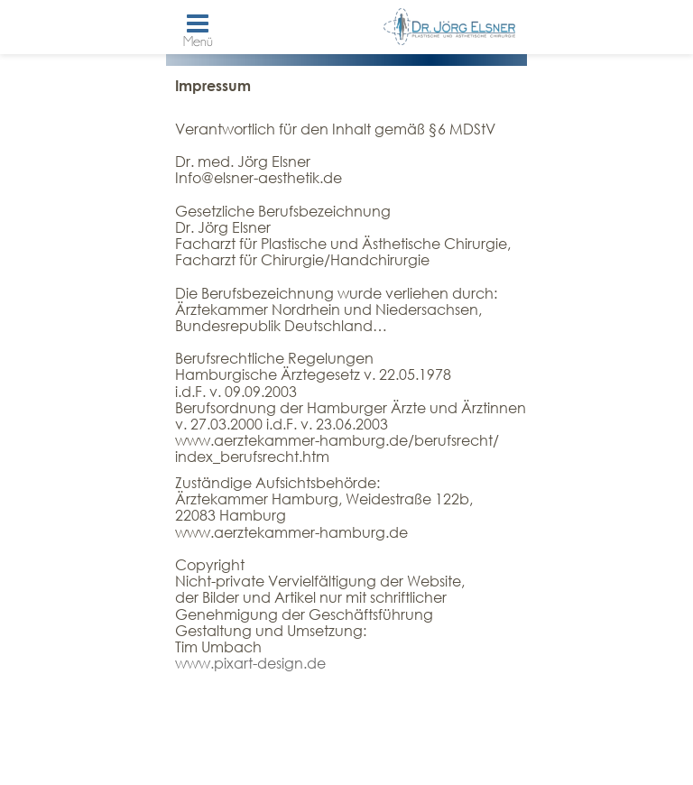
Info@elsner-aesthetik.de (258, 177)
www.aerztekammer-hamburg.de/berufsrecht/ (337, 439)
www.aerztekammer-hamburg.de (291, 531)
